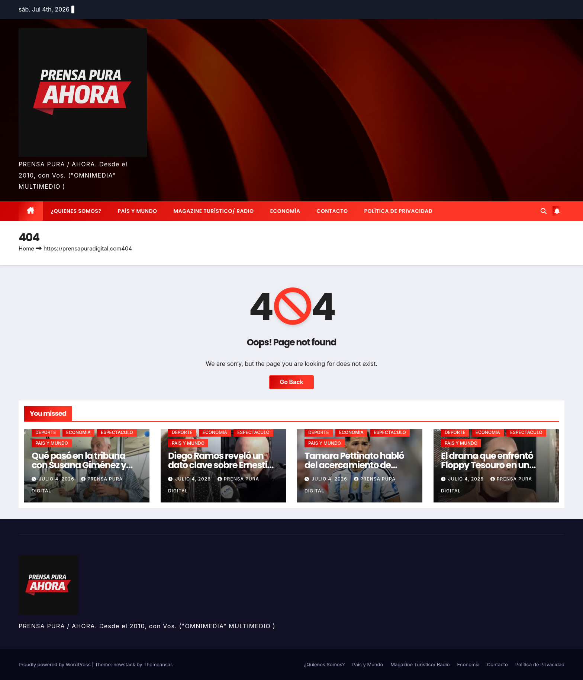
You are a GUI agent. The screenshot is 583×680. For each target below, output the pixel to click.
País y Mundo (137, 211)
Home (26, 248)
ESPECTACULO (117, 432)
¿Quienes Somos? (76, 211)
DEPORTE (45, 432)
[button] (544, 211)
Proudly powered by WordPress (55, 664)
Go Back (291, 382)
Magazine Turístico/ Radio (214, 211)
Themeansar (158, 664)
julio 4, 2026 (57, 479)
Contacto (332, 211)
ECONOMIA (78, 432)
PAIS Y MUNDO (51, 443)
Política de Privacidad (398, 211)
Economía (285, 211)
